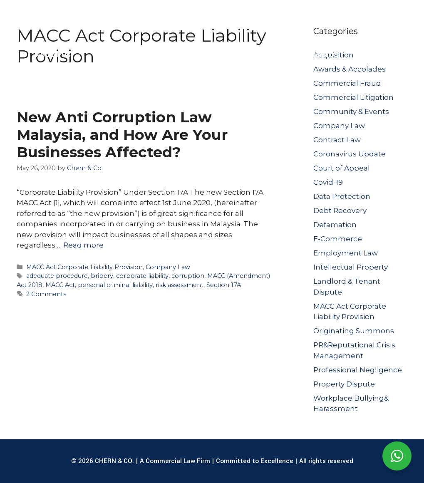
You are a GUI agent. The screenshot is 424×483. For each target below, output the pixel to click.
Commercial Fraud (347, 83)
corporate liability (142, 276)
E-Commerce (337, 239)
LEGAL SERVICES (135, 55)
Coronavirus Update (349, 154)
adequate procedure (57, 276)
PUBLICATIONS (270, 55)
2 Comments (46, 294)
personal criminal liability (115, 285)
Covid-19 (328, 182)
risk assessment (179, 285)
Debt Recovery (340, 210)
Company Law (168, 267)
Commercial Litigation (353, 97)
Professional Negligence (357, 370)
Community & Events (351, 111)
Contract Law (337, 140)
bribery (102, 276)
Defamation (335, 224)
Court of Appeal (341, 168)
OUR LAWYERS (204, 55)
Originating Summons (353, 331)
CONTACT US (377, 55)
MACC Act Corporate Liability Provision (84, 267)
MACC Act (60, 285)
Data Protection (341, 196)
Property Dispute (344, 384)
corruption (187, 276)
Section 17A (223, 285)
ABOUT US (62, 55)
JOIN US (325, 55)
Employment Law (345, 253)
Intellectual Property (350, 267)
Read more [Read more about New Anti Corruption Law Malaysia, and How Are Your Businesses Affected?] (83, 245)
